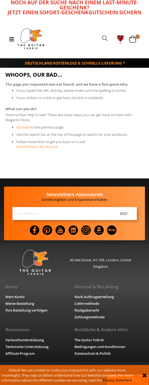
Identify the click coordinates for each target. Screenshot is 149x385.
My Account (47, 146)
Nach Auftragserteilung (95, 296)
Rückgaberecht (88, 310)
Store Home (25, 146)
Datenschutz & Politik (93, 353)
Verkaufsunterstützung (26, 339)
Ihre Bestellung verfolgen (27, 310)
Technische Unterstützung (28, 346)
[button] (120, 39)
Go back (22, 127)
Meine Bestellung (20, 303)
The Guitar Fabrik (89, 339)
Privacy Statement (106, 380)
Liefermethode (87, 303)
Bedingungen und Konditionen (101, 346)
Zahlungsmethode (91, 317)
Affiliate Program (20, 353)
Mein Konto (15, 296)
